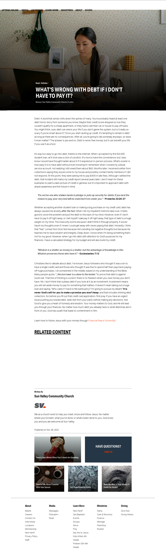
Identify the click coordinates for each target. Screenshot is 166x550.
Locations (29, 525)
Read (38, 83)
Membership (30, 529)
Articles (44, 83)
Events (76, 518)
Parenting (101, 525)
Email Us (108, 451)
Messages (53, 511)
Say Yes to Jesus (80, 533)
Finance (100, 518)
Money (38, 102)
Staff (27, 540)
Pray (75, 529)
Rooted (100, 529)
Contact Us (30, 518)
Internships (30, 522)
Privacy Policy (31, 536)
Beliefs (28, 511)
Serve (75, 525)
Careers (28, 515)
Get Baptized (79, 515)
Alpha (99, 511)
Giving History (127, 515)
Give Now (125, 511)
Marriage (101, 522)
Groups (76, 522)
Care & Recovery (104, 515)
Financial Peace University (101, 321)
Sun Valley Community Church (54, 102)
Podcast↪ (53, 515)
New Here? (30, 533)
